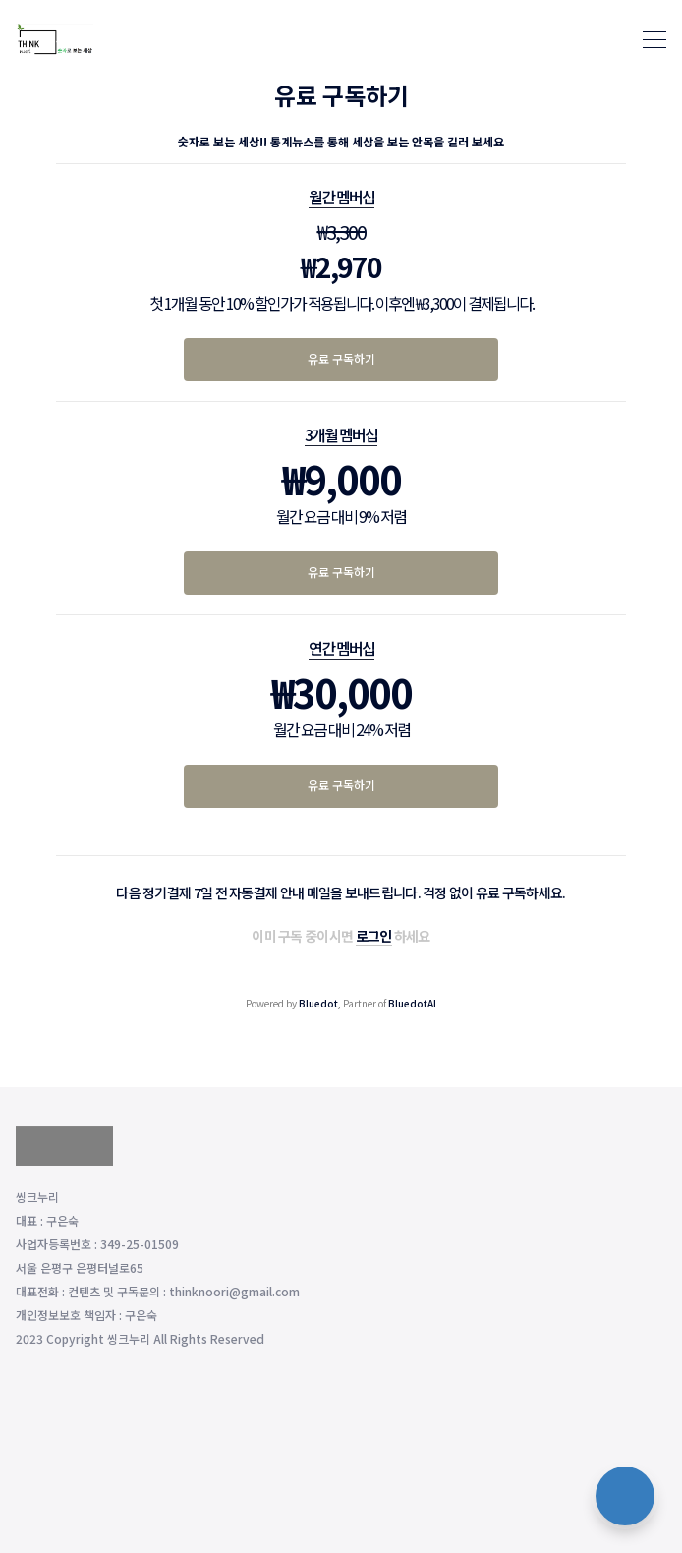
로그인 (374, 936)
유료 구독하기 (341, 358)
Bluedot (318, 1003)
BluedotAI (412, 1003)
